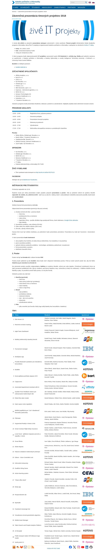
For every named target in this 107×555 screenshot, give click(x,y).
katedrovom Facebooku (30, 179)
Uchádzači (25, 7)
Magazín (81, 7)
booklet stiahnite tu (21, 67)
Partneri (72, 7)
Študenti (36, 7)
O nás (15, 7)
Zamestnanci (60, 7)
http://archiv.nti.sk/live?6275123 (45, 172)
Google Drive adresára (71, 220)
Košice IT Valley (89, 45)
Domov (14, 11)
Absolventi (47, 7)
